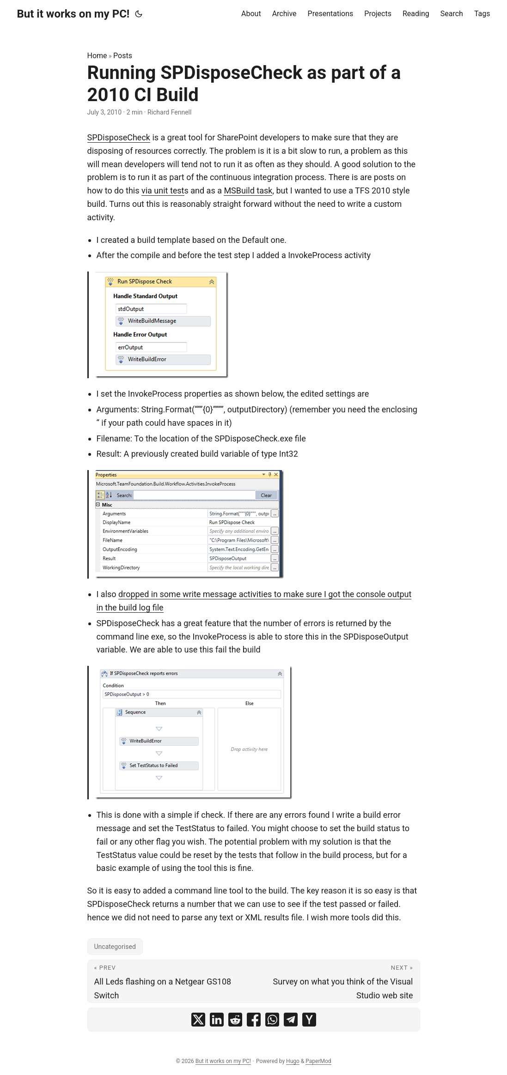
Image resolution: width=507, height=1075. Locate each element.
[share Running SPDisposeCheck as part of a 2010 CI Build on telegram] (291, 1020)
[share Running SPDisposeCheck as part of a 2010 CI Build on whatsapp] (272, 1020)
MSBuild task (248, 190)
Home (97, 55)
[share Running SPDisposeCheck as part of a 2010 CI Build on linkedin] (217, 1020)
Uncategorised (115, 946)
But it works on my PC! (73, 13)
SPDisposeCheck (118, 137)
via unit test (162, 190)
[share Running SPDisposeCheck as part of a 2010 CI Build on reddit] (235, 1020)
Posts (122, 55)
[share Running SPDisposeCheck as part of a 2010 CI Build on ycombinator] (309, 1020)
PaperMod (318, 1061)
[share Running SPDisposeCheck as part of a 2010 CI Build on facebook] (254, 1020)
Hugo (292, 1061)
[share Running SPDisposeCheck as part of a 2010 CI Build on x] (198, 1020)
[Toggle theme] (138, 14)
